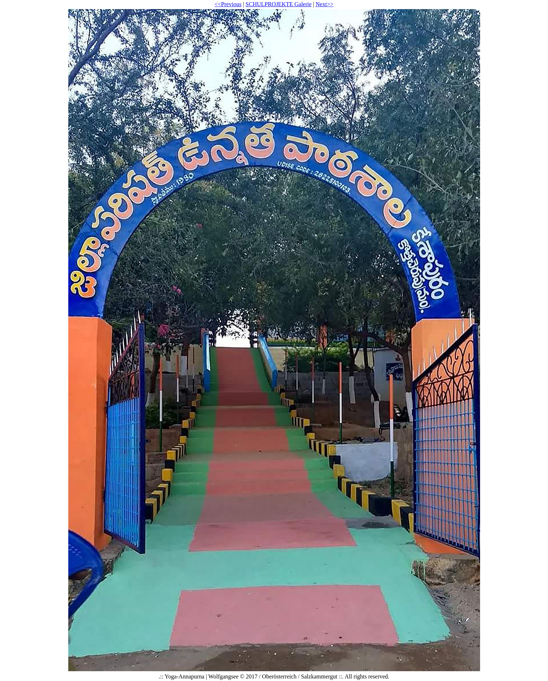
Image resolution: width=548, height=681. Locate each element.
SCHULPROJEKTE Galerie (278, 4)
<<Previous (228, 4)
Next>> (324, 4)
